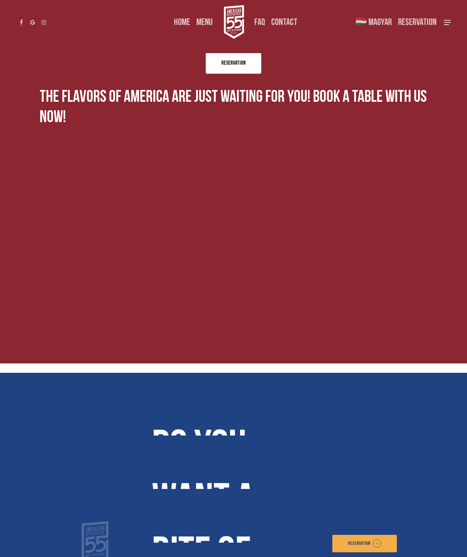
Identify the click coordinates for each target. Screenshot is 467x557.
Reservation (359, 543)
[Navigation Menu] (447, 22)
